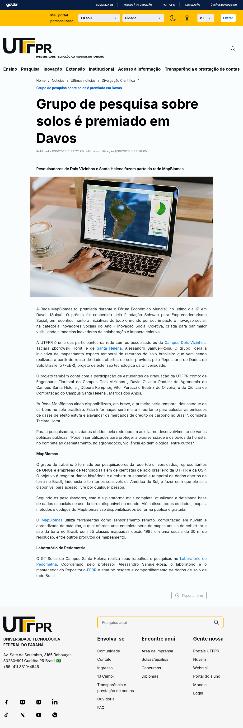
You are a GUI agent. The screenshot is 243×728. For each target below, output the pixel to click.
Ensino (10, 69)
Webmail (201, 667)
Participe (169, 5)
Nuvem (199, 659)
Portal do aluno (206, 676)
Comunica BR (104, 5)
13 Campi (105, 676)
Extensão (75, 69)
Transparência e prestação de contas (202, 69)
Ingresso (105, 667)
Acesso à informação (137, 5)
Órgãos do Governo (224, 5)
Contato (104, 659)
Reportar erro (189, 595)
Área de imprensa (157, 651)
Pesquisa (30, 69)
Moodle (200, 684)
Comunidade (108, 651)
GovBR (12, 5)
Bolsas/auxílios (154, 659)
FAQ (101, 707)
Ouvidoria (106, 699)
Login (198, 693)
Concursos (151, 667)
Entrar (228, 18)
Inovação (53, 69)
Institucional (101, 69)
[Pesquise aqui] (156, 622)
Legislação (192, 5)
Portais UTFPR (206, 651)
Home (41, 80)
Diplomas (149, 676)
